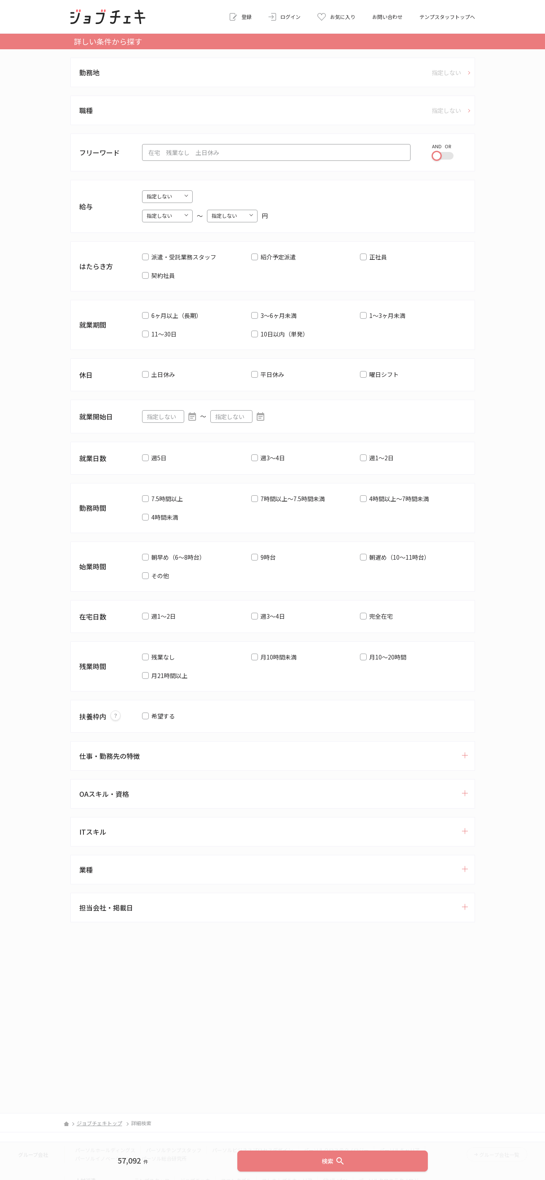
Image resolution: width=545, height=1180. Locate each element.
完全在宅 (381, 616)
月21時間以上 (169, 675)
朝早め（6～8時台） (178, 557)
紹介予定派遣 (278, 257)
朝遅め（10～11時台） (399, 557)
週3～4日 (272, 458)
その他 (160, 575)
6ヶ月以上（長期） (176, 315)
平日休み (272, 374)
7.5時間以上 (167, 498)
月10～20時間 (387, 657)
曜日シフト (384, 374)
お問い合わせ (387, 16)
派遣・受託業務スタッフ (183, 257)
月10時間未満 (278, 657)
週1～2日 (381, 458)
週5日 (158, 458)
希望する (163, 716)
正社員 (378, 257)
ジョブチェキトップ (99, 1123)
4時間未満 (164, 517)
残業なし (163, 657)
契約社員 (163, 275)
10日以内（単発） (284, 334)
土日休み (163, 374)
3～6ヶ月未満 (278, 315)
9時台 (268, 557)
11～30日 (164, 334)
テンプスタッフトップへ (447, 16)
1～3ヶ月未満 (387, 315)
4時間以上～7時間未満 (399, 498)
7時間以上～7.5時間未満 (292, 498)
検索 (333, 1161)
